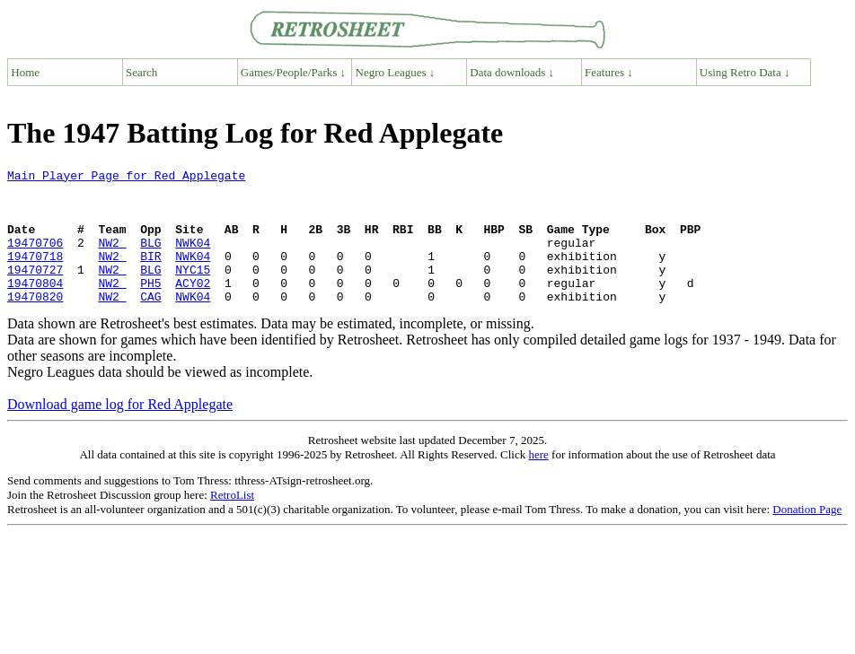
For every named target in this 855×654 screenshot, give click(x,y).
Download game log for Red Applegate (120, 431)
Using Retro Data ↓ (745, 72)
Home (25, 72)
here (538, 481)
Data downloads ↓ (512, 72)
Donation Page (807, 536)
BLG (150, 258)
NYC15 (192, 291)
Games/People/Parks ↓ (293, 72)
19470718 (35, 274)
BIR (150, 274)
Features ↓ (609, 72)
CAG (150, 323)
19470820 (35, 323)
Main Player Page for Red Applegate (126, 178)
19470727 (35, 291)
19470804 (35, 307)
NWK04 (192, 258)
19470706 (35, 258)
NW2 (112, 258)
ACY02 (192, 307)
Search (141, 72)
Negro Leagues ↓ (396, 72)
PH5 (150, 307)
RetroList (232, 521)
